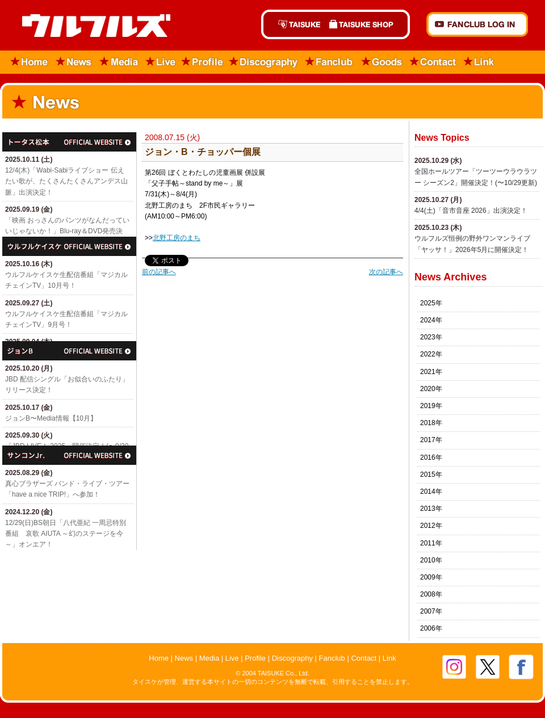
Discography (264, 62)
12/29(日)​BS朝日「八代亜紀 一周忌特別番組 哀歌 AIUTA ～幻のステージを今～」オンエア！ (65, 533)
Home (26, 62)
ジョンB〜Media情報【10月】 (51, 418)
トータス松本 (69, 142)
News (74, 62)
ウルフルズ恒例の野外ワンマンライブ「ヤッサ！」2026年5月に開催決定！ (472, 243)
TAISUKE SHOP (367, 24)
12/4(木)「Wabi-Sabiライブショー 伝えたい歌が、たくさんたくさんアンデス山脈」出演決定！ (66, 181)
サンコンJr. (69, 455)
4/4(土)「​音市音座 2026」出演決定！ (470, 211)
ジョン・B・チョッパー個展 (203, 152)
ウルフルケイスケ (69, 246)
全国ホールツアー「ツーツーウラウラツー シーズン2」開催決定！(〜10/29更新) (475, 176)
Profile (202, 62)
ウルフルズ (89, 26)
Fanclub (329, 62)
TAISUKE (293, 24)
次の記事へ (386, 272)
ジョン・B (69, 350)
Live (160, 62)
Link (479, 62)
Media (119, 62)
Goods (381, 62)
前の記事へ (159, 272)
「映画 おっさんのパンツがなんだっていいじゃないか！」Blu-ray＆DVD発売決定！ (67, 231)
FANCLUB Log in (477, 24)
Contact (433, 62)
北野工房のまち (176, 238)
